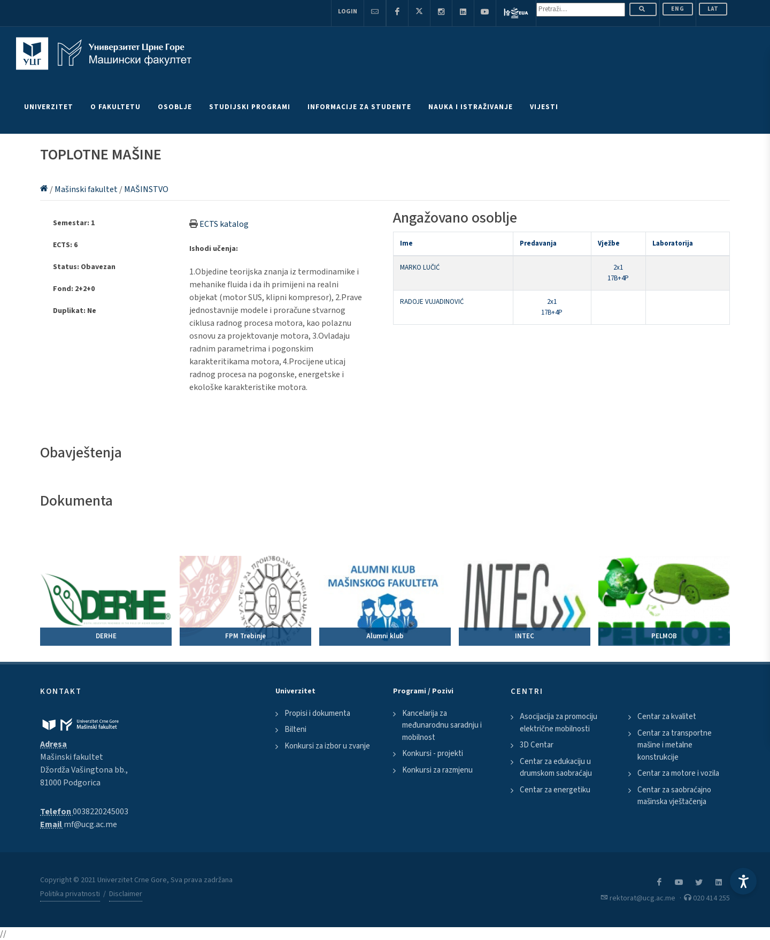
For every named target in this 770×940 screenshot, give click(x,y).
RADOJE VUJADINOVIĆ (432, 302)
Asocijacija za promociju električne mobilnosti (558, 723)
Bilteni (295, 729)
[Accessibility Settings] (743, 881)
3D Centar (536, 745)
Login (347, 11)
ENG (677, 9)
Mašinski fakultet (87, 189)
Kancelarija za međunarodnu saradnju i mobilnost (442, 725)
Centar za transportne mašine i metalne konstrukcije (674, 745)
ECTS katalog (224, 224)
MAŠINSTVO (146, 189)
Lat (713, 9)
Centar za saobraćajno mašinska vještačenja (674, 796)
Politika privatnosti (70, 894)
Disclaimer (125, 894)
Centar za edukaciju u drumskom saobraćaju (556, 767)
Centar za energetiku (555, 790)
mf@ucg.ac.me (90, 824)
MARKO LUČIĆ (420, 267)
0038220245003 (100, 811)
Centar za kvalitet (666, 716)
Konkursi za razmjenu (437, 770)
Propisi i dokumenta (317, 713)
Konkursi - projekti (432, 753)
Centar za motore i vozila (678, 773)
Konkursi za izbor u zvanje (327, 746)
